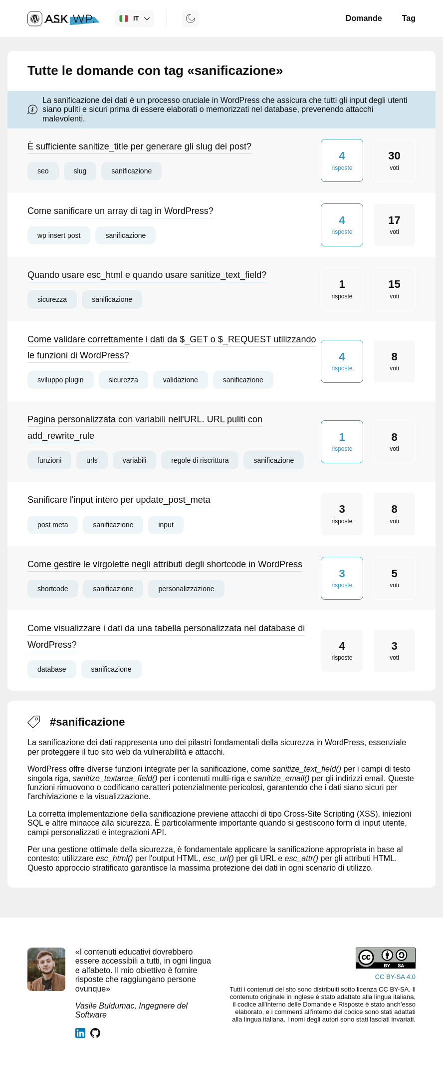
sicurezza (52, 299)
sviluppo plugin (60, 380)
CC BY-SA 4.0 (395, 977)
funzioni (49, 460)
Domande (364, 18)
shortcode (52, 589)
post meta (52, 525)
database (51, 669)
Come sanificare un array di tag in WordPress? (120, 211)
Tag (409, 18)
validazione (180, 380)
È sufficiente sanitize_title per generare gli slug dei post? (139, 146)
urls (92, 460)
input (165, 525)
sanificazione (131, 171)
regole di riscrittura (199, 460)
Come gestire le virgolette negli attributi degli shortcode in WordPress (164, 564)
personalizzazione (186, 589)
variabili (134, 460)
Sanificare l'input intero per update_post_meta (119, 500)
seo (43, 171)
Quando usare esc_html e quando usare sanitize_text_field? (146, 275)
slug (80, 171)
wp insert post (58, 235)
